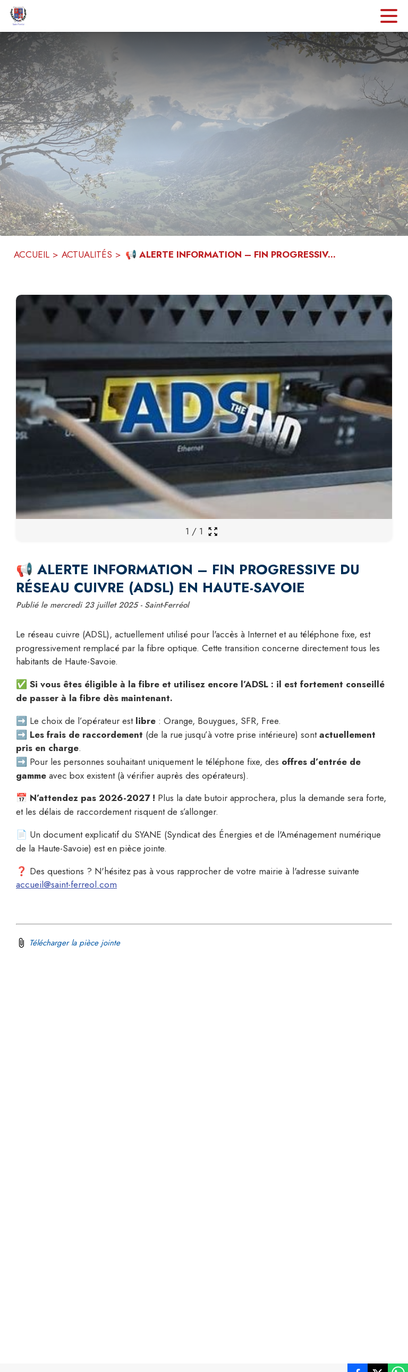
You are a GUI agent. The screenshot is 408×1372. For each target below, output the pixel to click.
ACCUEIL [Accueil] (31, 254)
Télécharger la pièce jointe (74, 943)
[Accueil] (18, 16)
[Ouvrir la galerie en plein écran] (213, 531)
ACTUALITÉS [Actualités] (87, 254)
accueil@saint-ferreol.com (66, 884)
